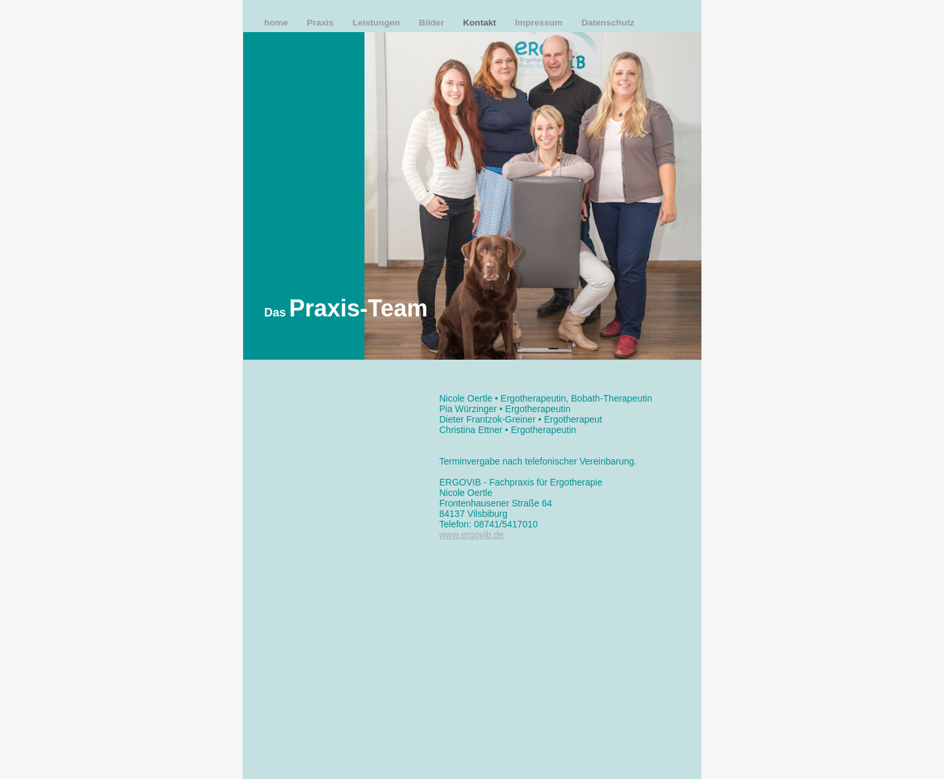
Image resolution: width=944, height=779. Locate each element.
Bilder (432, 23)
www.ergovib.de (471, 534)
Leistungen (378, 23)
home (277, 23)
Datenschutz (608, 23)
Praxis (321, 23)
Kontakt (480, 23)
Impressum (540, 23)
